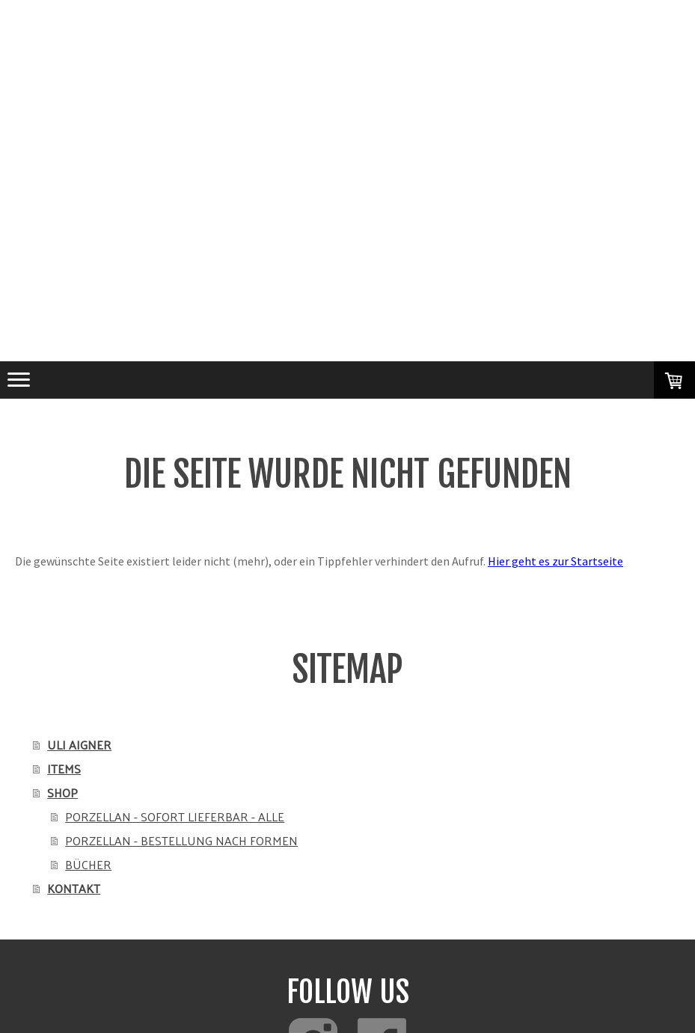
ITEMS (64, 768)
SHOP (62, 792)
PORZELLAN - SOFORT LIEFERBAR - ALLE (174, 816)
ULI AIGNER (79, 744)
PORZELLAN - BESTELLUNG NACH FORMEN (181, 840)
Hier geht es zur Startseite (555, 561)
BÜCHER (88, 864)
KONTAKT (73, 888)
